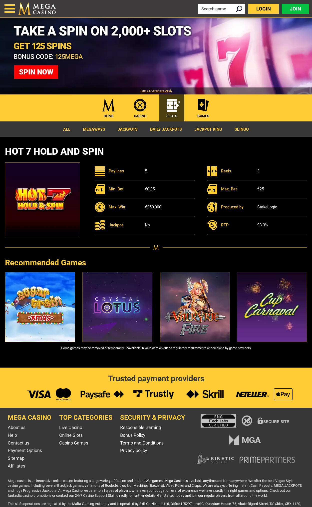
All (66, 129)
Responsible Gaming (140, 427)
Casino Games (73, 443)
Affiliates (16, 466)
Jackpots (128, 129)
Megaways (94, 129)
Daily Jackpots (166, 129)
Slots (171, 116)
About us (16, 427)
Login (263, 9)
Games (203, 116)
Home (109, 116)
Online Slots (71, 435)
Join (295, 9)
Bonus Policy (132, 435)
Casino (140, 116)
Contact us (18, 443)
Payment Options (25, 450)
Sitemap (16, 458)
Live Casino (70, 427)
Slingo (242, 129)
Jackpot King (208, 129)
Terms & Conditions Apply (156, 90)
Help (12, 435)
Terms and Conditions (142, 443)
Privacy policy (133, 450)
